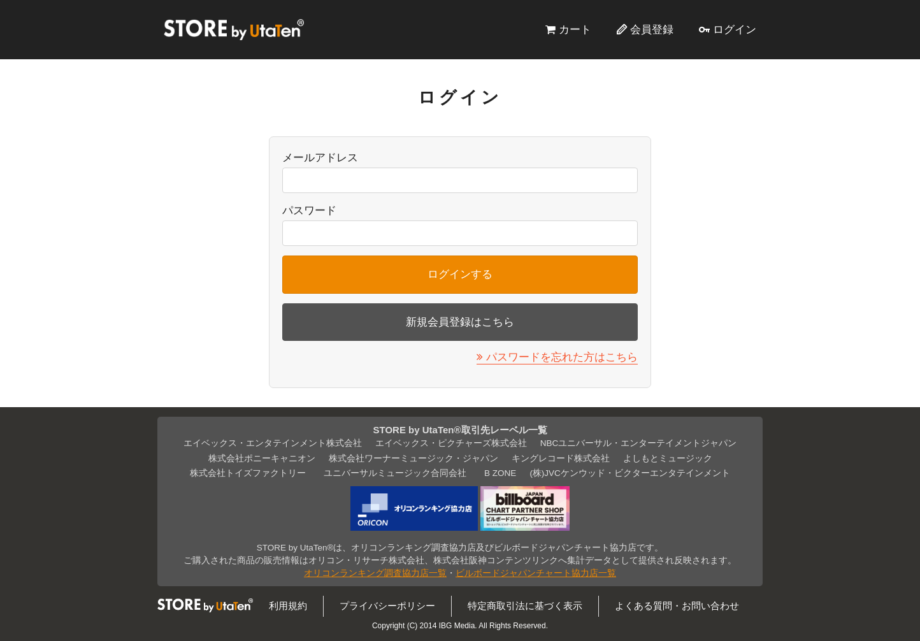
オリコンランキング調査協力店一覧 (375, 573)
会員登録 (651, 29)
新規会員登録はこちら (460, 322)
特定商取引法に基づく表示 (525, 605)
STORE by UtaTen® (234, 29)
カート (575, 29)
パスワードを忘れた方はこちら (562, 357)
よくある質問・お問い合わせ (677, 605)
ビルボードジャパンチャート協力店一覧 (536, 573)
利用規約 (288, 605)
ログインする (460, 274)
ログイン (734, 29)
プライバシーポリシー (387, 605)
